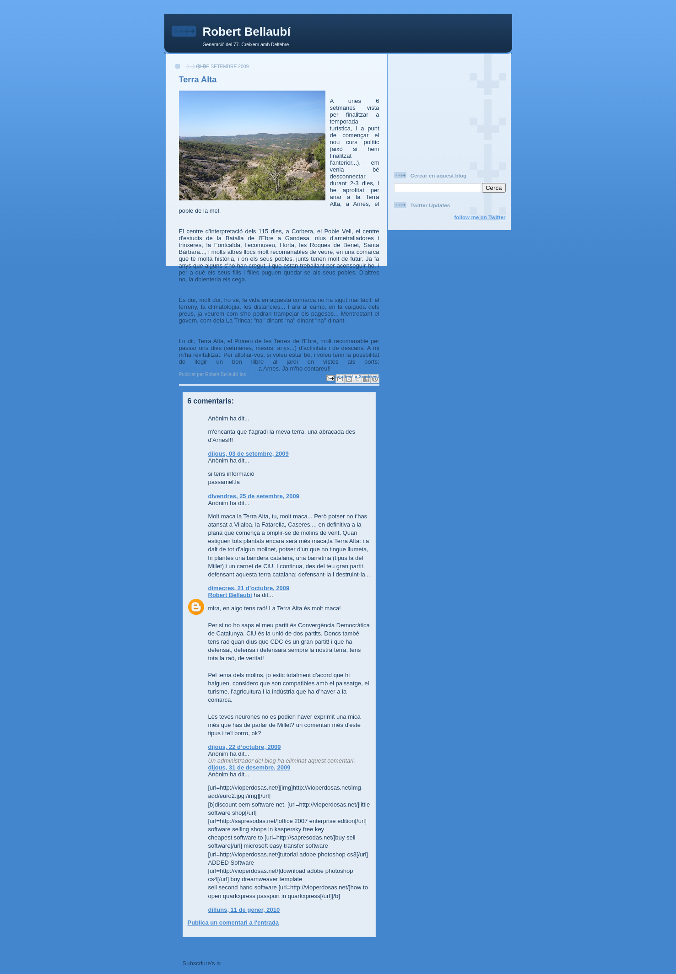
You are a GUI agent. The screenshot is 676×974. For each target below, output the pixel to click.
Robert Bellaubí (247, 31)
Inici (279, 946)
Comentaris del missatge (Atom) (268, 963)
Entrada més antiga (348, 946)
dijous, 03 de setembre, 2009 (248, 453)
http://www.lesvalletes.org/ (216, 368)
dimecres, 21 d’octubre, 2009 (249, 588)
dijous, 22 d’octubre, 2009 (244, 746)
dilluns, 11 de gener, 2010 (244, 909)
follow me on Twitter (479, 217)
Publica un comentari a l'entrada (233, 922)
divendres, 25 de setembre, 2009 (253, 496)
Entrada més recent (210, 946)
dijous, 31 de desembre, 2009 (249, 767)
